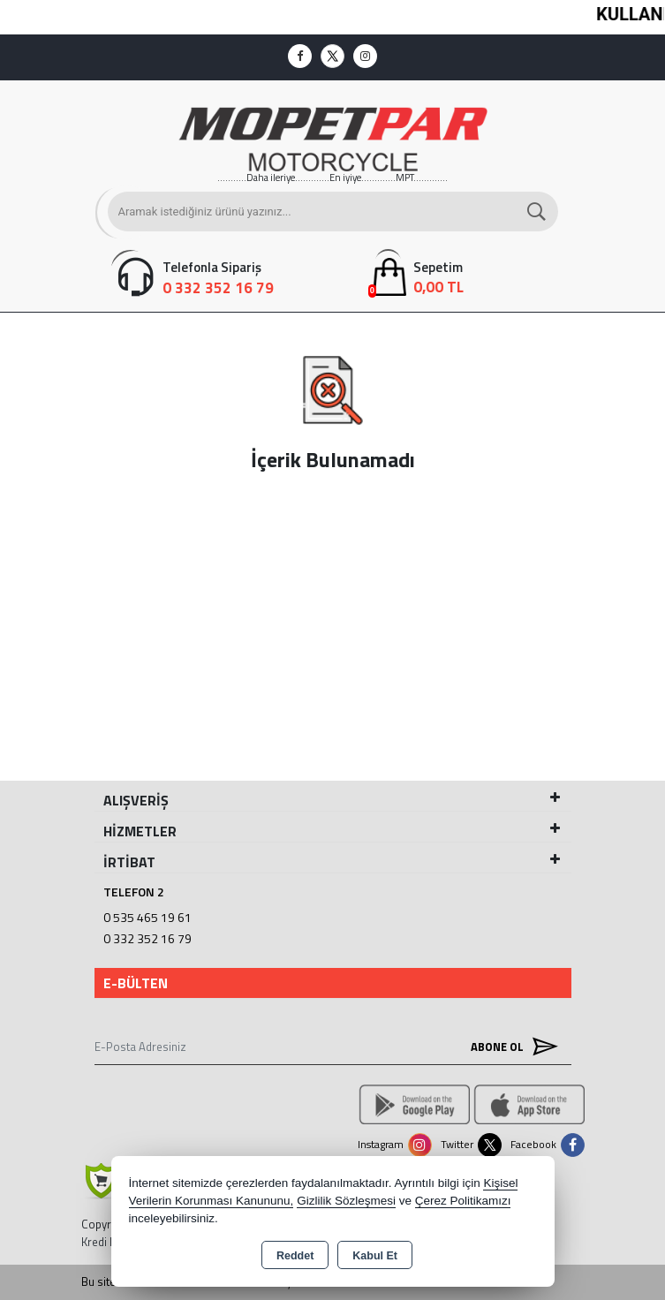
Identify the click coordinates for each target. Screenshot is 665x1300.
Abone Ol (510, 1046)
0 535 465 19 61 (147, 917)
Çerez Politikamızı (463, 1200)
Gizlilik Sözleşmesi (346, 1200)
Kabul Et (374, 1256)
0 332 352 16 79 (147, 938)
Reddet (295, 1256)
